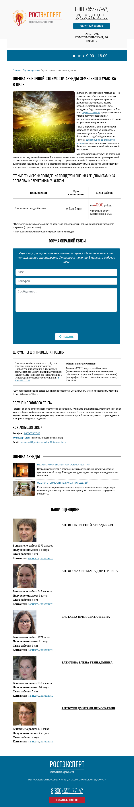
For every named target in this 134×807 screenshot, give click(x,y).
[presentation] (66, 321)
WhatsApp (18, 438)
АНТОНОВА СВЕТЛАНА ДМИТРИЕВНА (90, 570)
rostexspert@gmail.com (31, 442)
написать (33, 558)
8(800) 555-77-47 (91, 9)
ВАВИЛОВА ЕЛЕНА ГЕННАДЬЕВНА (87, 662)
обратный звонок (91, 26)
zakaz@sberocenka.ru (55, 442)
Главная (17, 70)
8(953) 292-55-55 (91, 16)
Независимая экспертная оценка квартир (63, 464)
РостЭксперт (67, 767)
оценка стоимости (91, 112)
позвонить (46, 558)
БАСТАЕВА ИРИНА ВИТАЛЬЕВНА (86, 616)
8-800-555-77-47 (32, 433)
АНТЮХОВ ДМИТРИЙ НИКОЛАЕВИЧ (88, 708)
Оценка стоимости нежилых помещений (62, 483)
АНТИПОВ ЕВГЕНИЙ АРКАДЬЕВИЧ (87, 525)
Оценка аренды (31, 70)
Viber (27, 438)
